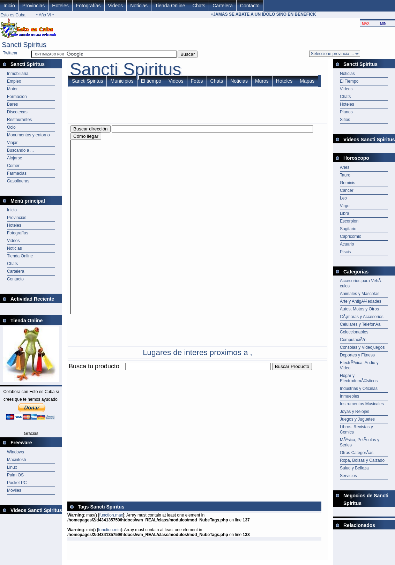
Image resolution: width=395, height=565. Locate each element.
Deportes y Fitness (357, 355)
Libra (344, 213)
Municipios (121, 81)
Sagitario (348, 228)
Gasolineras (18, 181)
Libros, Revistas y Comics (356, 429)
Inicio (9, 5)
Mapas (307, 81)
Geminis (347, 182)
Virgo (345, 205)
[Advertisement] (149, 420)
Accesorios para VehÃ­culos (361, 283)
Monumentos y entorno (28, 135)
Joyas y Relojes (354, 411)
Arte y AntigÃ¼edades (360, 301)
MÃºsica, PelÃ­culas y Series (359, 442)
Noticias (139, 5)
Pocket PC (17, 482)
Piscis (345, 251)
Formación (17, 96)
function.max (111, 515)
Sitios (345, 119)
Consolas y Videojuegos (362, 347)
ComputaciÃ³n (353, 339)
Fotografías (88, 5)
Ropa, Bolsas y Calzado (362, 460)
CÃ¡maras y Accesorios (361, 316)
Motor (12, 88)
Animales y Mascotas (359, 293)
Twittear (10, 53)
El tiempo (151, 81)
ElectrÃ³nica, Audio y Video (359, 365)
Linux (12, 467)
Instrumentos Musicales (362, 403)
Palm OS (15, 475)
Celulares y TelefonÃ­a (360, 324)
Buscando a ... (20, 150)
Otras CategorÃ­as (356, 452)
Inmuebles (349, 396)
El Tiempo (349, 81)
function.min (109, 529)
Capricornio (350, 236)
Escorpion (349, 221)
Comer (13, 165)
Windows (15, 452)
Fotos (197, 81)
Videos (115, 5)
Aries (344, 167)
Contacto (250, 5)
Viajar (12, 142)
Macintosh (16, 459)
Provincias (33, 5)
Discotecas (17, 112)
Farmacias (17, 173)
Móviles (14, 490)
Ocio (11, 127)
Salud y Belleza (354, 468)
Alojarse (14, 158)
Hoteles (60, 5)
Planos (346, 112)
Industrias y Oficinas (359, 388)
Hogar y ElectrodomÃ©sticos (359, 378)
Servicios (348, 475)
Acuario (347, 244)
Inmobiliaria (17, 73)
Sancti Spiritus (87, 81)
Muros (262, 81)
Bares (12, 104)
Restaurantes (19, 119)
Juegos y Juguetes (357, 419)
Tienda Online (170, 5)
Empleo (14, 81)
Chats (199, 5)
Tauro (345, 175)
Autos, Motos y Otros (359, 309)
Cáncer (346, 190)
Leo (343, 198)
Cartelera (223, 5)
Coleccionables (354, 332)
